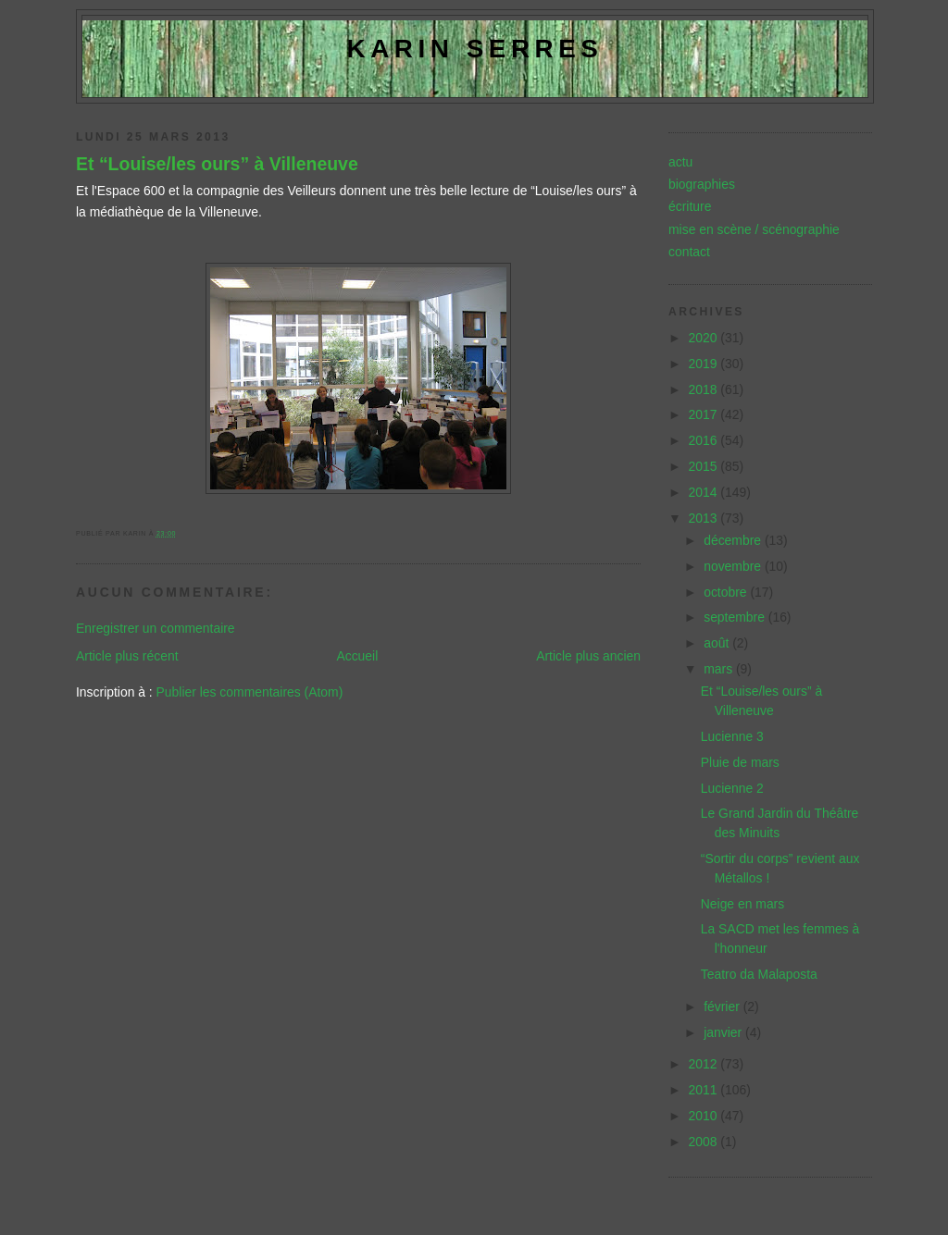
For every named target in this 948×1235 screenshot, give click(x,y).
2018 (705, 389)
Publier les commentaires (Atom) (249, 692)
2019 (705, 363)
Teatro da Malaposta (759, 974)
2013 (705, 518)
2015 (705, 466)
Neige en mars (742, 903)
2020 (705, 337)
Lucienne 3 (732, 736)
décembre (734, 540)
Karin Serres (475, 48)
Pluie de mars (740, 762)
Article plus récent (127, 655)
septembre (736, 617)
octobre (727, 592)
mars (720, 668)
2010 (705, 1115)
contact (689, 251)
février (723, 1006)
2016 (705, 440)
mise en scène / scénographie (754, 229)
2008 (705, 1141)
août (718, 643)
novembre (734, 566)
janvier (724, 1032)
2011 (705, 1089)
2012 (705, 1063)
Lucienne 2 (732, 788)
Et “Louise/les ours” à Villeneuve (217, 164)
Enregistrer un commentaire (155, 628)
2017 (705, 414)
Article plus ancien (588, 655)
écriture (689, 206)
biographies (701, 184)
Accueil (357, 655)
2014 (705, 492)
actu (680, 161)
